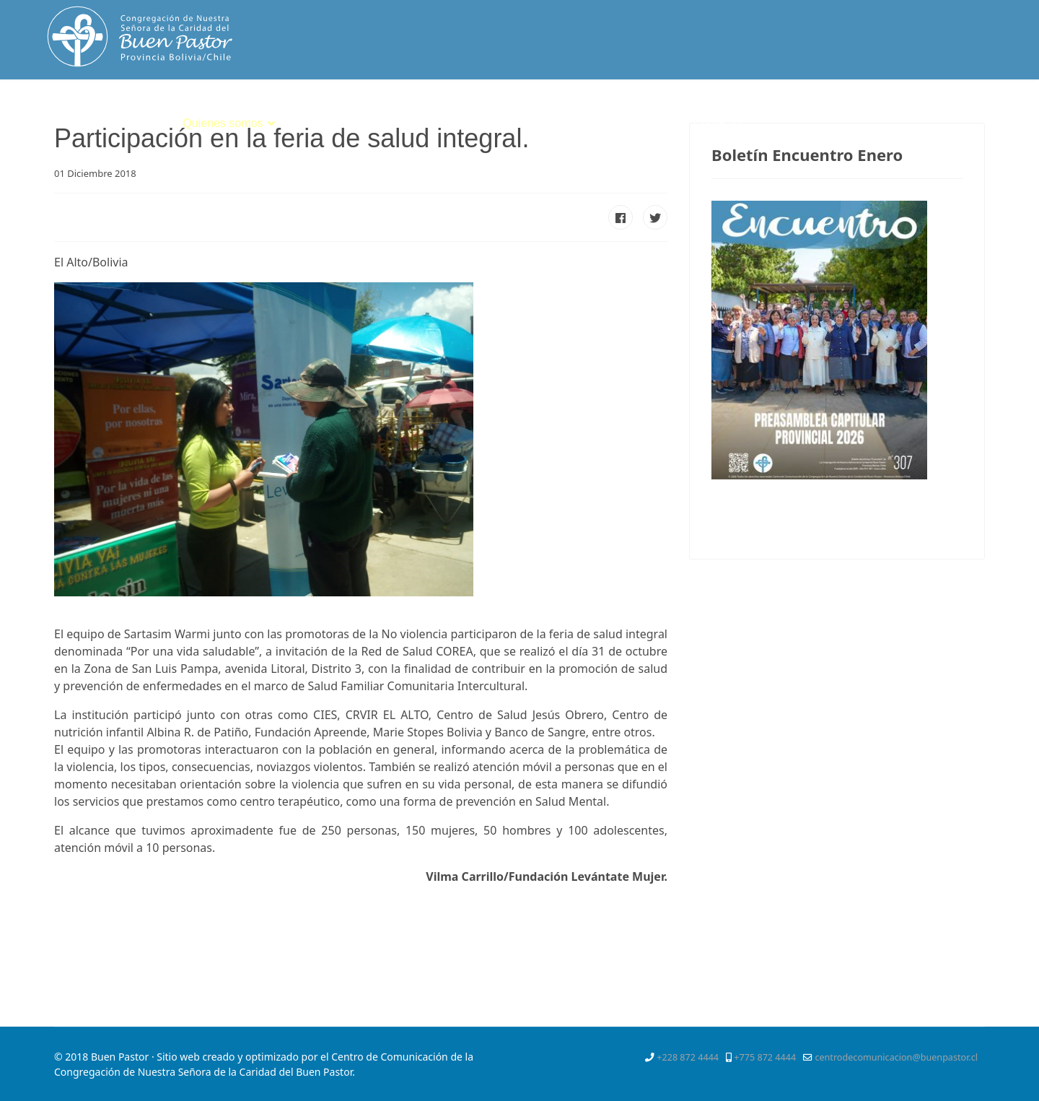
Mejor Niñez (642, 123)
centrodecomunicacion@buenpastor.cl (896, 1057)
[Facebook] (889, 111)
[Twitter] (914, 111)
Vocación (417, 123)
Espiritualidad (328, 123)
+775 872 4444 (765, 1057)
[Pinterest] (940, 111)
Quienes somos (223, 123)
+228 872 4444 (688, 1057)
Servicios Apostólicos (526, 123)
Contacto (716, 123)
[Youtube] (966, 111)
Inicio (150, 123)
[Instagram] (993, 111)
